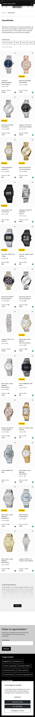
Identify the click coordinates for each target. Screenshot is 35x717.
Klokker (4, 12)
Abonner (6, 649)
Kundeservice (7, 661)
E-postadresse (6, 640)
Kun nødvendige (17, 706)
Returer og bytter (23, 670)
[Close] (32, 4)
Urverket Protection (8, 674)
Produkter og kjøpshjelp (9, 666)
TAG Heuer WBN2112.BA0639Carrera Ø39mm (6, 82)
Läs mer (17, 605)
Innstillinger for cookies (17, 710)
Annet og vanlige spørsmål (24, 674)
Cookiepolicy (17, 697)
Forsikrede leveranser (9, 670)
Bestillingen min (18, 661)
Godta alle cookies (17, 702)
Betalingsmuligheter (25, 666)
